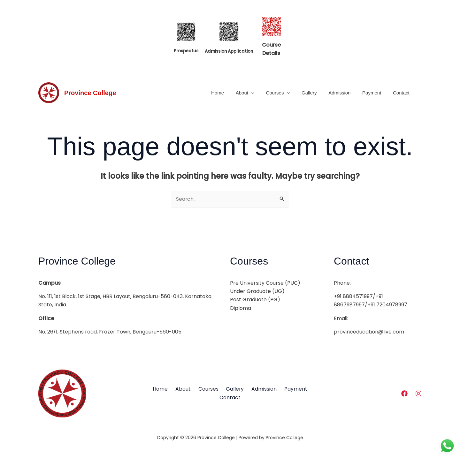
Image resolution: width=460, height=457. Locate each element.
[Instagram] (418, 394)
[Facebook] (404, 394)
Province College (90, 92)
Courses (288, 93)
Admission (345, 92)
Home (231, 92)
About (256, 93)
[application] (263, 93)
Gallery (316, 92)
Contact (402, 92)
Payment (374, 92)
